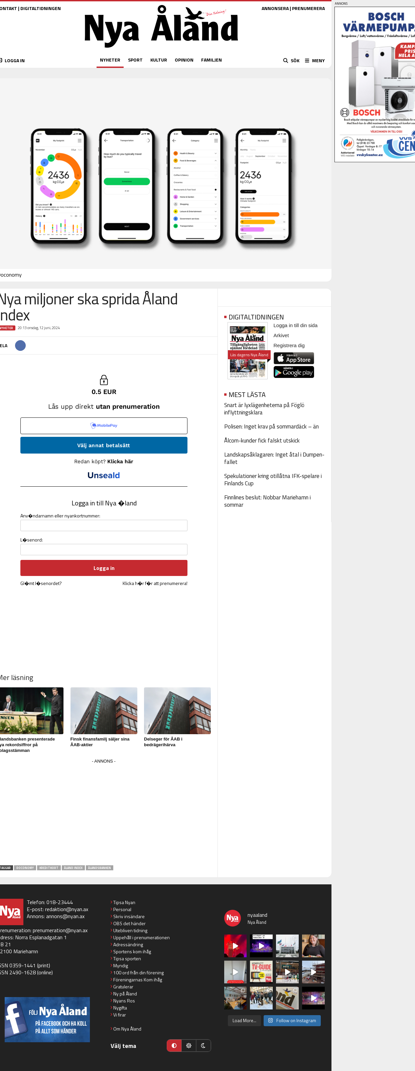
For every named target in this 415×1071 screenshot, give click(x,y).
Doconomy (25, 868)
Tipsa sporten (127, 958)
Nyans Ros (124, 1000)
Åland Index (73, 868)
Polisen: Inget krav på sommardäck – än (271, 426)
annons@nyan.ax (65, 916)
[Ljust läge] (188, 1046)
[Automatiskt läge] (174, 1046)
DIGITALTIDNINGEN (40, 8)
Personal (122, 909)
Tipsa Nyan (124, 902)
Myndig (120, 965)
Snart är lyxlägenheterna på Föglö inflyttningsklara (264, 409)
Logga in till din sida (296, 325)
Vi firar (119, 1014)
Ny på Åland (125, 993)
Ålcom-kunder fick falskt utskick (262, 440)
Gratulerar (123, 986)
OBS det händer (129, 923)
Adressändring (128, 944)
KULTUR (158, 59)
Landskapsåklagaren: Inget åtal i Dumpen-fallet (274, 458)
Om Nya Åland (127, 1028)
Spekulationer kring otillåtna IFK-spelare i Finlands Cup (273, 480)
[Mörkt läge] (203, 1046)
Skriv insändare (129, 916)
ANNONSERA (275, 8)
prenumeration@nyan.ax (60, 930)
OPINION (184, 59)
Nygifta (120, 1007)
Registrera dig (289, 345)
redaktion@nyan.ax (66, 909)
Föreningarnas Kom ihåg (137, 979)
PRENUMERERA (308, 8)
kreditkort (48, 868)
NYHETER (110, 59)
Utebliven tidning (130, 930)
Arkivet (281, 335)
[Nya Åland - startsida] (161, 49)
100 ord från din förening (138, 972)
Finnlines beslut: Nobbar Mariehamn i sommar (267, 501)
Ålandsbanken (99, 868)
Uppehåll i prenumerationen (141, 937)
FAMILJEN (211, 59)
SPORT (135, 59)
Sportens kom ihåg (132, 951)
